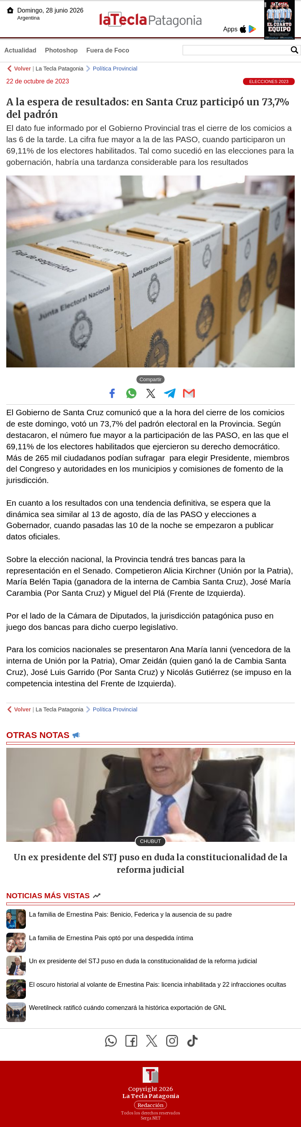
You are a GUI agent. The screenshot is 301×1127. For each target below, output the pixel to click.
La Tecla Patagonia (59, 68)
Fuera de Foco (107, 50)
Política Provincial (115, 68)
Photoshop (61, 50)
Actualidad (20, 50)
